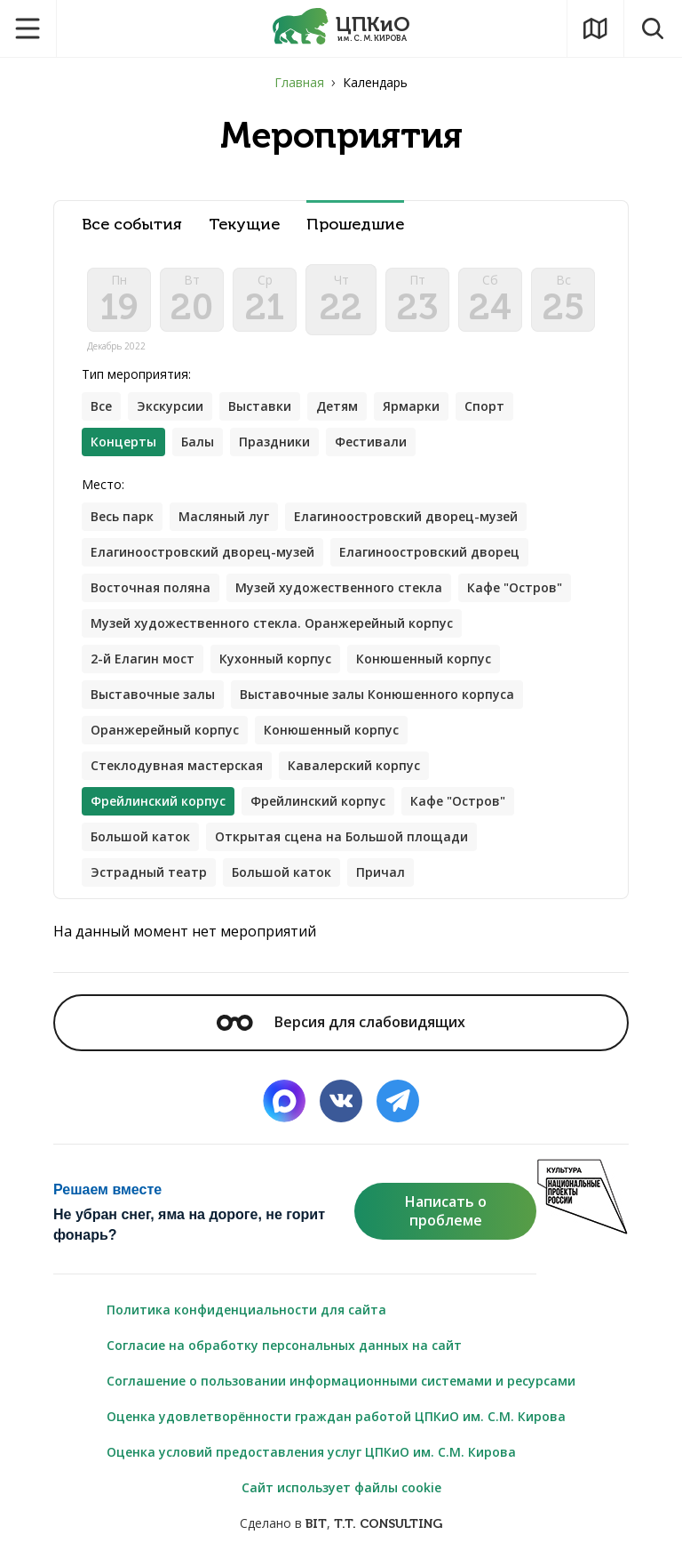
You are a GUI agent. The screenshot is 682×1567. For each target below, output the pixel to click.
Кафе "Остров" (514, 587)
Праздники (274, 441)
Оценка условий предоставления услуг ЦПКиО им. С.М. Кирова (311, 1451)
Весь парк (122, 516)
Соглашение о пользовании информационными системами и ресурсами (341, 1380)
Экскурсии (170, 406)
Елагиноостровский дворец (429, 551)
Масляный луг (223, 516)
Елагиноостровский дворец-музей (406, 516)
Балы (197, 441)
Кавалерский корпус (354, 765)
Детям (337, 406)
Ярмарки (411, 406)
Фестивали (371, 441)
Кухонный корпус (275, 658)
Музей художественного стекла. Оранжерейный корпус (272, 623)
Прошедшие (355, 224)
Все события (132, 224)
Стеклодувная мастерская (177, 765)
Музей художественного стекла (338, 587)
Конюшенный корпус (423, 658)
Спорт (484, 406)
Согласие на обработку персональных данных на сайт (284, 1345)
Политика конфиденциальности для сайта (246, 1309)
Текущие (244, 224)
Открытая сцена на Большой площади (341, 836)
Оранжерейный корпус (165, 729)
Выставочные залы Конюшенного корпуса (377, 694)
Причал (380, 872)
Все (101, 406)
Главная (299, 82)
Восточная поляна (150, 587)
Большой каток (140, 836)
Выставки (259, 406)
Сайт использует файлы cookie (341, 1487)
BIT (316, 1523)
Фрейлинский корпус (317, 800)
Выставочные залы (153, 694)
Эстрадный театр (149, 872)
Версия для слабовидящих (341, 1022)
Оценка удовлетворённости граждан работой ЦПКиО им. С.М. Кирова (336, 1416)
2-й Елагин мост (142, 658)
